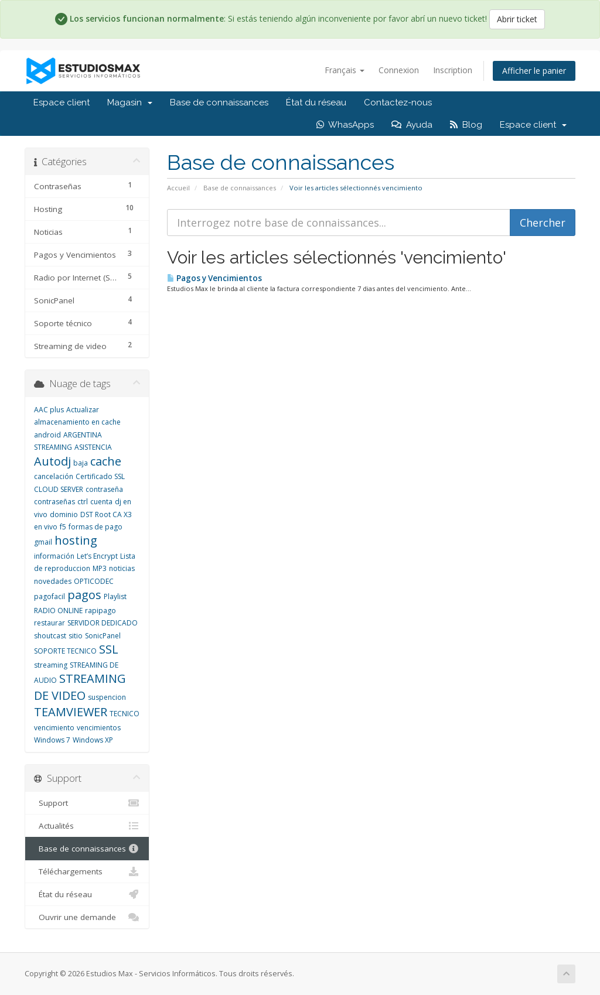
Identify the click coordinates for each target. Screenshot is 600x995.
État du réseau (316, 102)
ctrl (82, 502)
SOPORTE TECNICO (65, 651)
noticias (122, 568)
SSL (108, 649)
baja (80, 463)
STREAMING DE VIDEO (80, 687)
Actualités (87, 826)
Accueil (178, 187)
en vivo (45, 527)
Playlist (115, 596)
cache (105, 461)
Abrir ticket (517, 19)
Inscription (452, 70)
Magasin (129, 102)
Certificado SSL (100, 476)
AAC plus (49, 410)
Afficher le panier (534, 70)
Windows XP (93, 740)
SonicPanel (103, 636)
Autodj (52, 461)
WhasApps (345, 124)
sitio (76, 636)
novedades (52, 581)
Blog (466, 124)
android (47, 435)
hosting (75, 540)
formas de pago (95, 527)
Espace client (61, 102)
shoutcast (50, 636)
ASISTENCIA (93, 447)
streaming (50, 665)
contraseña (104, 489)
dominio (64, 514)
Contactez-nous (398, 102)
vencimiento (54, 728)
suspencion (107, 697)
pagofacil (49, 596)
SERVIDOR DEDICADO (102, 623)
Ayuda (411, 124)
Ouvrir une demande (87, 917)
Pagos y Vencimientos (214, 278)
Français (344, 70)
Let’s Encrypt (97, 556)
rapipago (100, 611)
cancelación (53, 476)
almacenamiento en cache (77, 422)
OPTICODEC (94, 581)
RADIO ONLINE (58, 611)
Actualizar (82, 410)
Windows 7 (52, 740)
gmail (43, 542)
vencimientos (99, 728)
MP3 (100, 568)
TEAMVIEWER (70, 712)
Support (87, 803)
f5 (63, 527)
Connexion (399, 70)
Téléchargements (87, 871)
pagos (84, 595)
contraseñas (54, 502)
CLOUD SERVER (58, 489)
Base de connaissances (219, 102)
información (54, 556)
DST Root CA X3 (106, 514)
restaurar (49, 623)
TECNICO (124, 714)
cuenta (101, 502)
